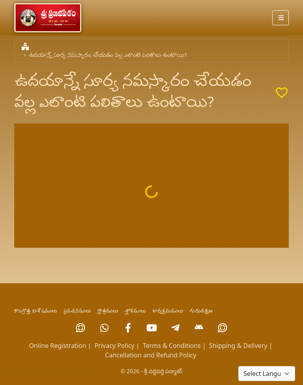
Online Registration (57, 345)
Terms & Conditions (172, 345)
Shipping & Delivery (238, 345)
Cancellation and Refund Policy (150, 355)
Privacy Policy (115, 345)
